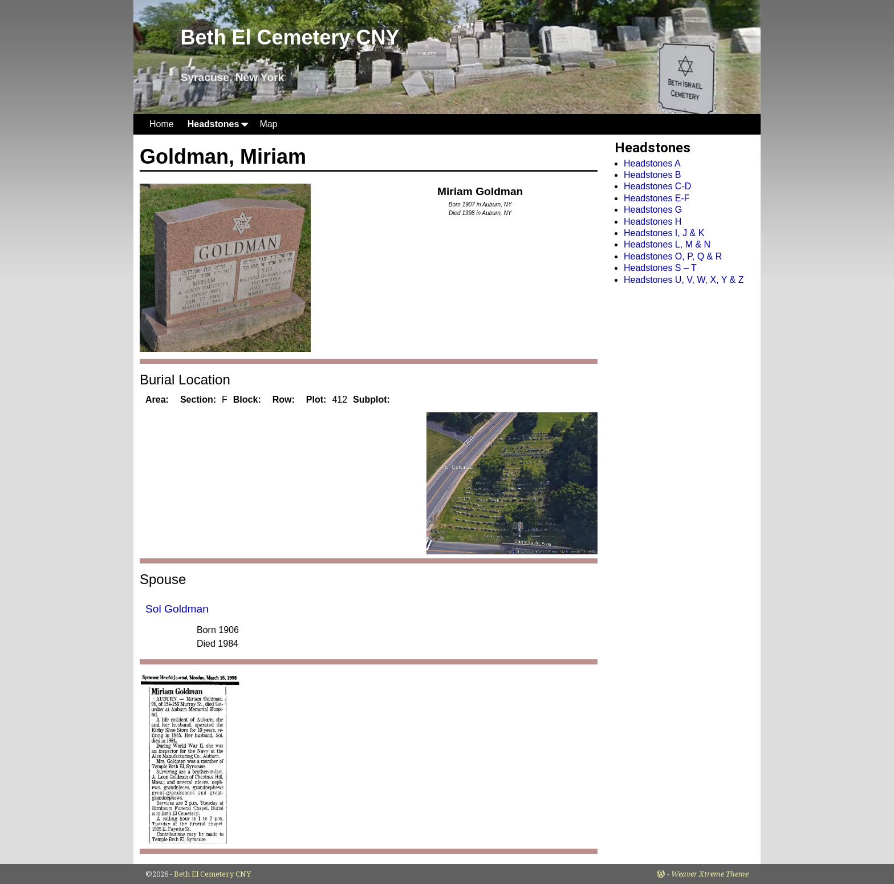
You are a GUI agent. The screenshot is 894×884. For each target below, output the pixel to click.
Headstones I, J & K (664, 233)
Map (268, 124)
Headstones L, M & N (667, 244)
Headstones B (652, 175)
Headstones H (652, 221)
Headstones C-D (657, 186)
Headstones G (653, 209)
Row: (284, 399)
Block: (247, 399)
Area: (157, 399)
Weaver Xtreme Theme (710, 874)
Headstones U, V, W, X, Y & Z (683, 280)
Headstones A (652, 163)
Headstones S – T (660, 268)
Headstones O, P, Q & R (673, 256)
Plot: (316, 399)
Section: (198, 399)
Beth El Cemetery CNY (289, 37)
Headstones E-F (657, 198)
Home (161, 124)
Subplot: (371, 399)
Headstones (220, 124)
